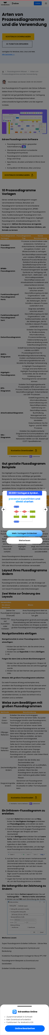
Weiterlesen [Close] (24, 540)
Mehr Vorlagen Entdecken (24, 533)
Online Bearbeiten (25, 1028)
